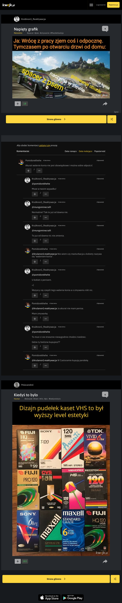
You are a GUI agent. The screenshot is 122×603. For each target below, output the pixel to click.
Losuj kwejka (113, 120)
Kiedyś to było (26, 395)
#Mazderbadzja (57, 33)
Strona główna (56, 119)
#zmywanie (44, 33)
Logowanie (101, 5)
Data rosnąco (71, 151)
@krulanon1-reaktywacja (44, 254)
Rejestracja (113, 5)
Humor (17, 399)
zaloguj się (44, 145)
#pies (37, 33)
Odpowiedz (100, 160)
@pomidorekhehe (41, 183)
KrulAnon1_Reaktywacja (44, 178)
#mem (36, 399)
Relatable (18, 33)
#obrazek (28, 399)
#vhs (41, 399)
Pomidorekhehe (33, 160)
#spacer (30, 33)
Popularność (99, 151)
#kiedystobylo (55, 399)
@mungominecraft (41, 207)
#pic (46, 399)
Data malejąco (85, 151)
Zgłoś (116, 112)
